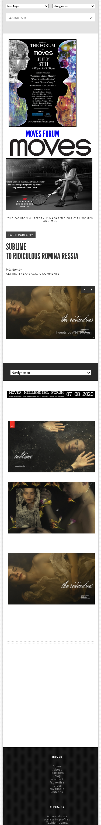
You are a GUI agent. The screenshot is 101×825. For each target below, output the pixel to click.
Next (91, 289)
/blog (57, 776)
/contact (57, 779)
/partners (57, 772)
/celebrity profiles (57, 819)
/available (57, 788)
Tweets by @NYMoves (72, 332)
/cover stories (57, 816)
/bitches (57, 792)
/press (57, 785)
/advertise (57, 782)
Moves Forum (42, 134)
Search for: (17, 17)
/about (57, 769)
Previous (84, 289)
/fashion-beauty (57, 822)
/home (57, 766)
